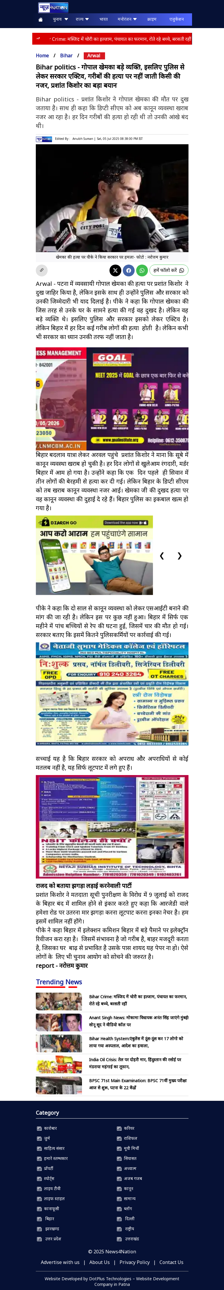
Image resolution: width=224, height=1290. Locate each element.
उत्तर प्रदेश (49, 1239)
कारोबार (47, 1128)
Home (42, 55)
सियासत (126, 1158)
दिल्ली (126, 1218)
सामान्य (126, 1198)
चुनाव (61, 19)
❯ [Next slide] (180, 555)
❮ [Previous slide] (162, 555)
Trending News (59, 981)
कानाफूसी (48, 1208)
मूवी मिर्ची (128, 1148)
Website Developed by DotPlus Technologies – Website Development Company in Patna (112, 1281)
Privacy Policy (135, 1262)
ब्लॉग (124, 1208)
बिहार (45, 1218)
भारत (103, 19)
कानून (125, 1188)
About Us (99, 1262)
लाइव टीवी (49, 1188)
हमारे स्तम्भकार (52, 1158)
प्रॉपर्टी (45, 1168)
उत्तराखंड (128, 1239)
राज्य (82, 19)
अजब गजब (129, 1178)
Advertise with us (60, 1262)
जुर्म (43, 1138)
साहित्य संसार (51, 1148)
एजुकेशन (177, 19)
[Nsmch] (112, 694)
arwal (93, 55)
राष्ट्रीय (125, 1228)
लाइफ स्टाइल (51, 1198)
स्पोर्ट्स (45, 1178)
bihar (66, 55)
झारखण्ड (48, 1228)
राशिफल (127, 1138)
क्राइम (152, 19)
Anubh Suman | (84, 139)
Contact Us (171, 1262)
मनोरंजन (127, 19)
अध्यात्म (126, 1168)
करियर (125, 1128)
